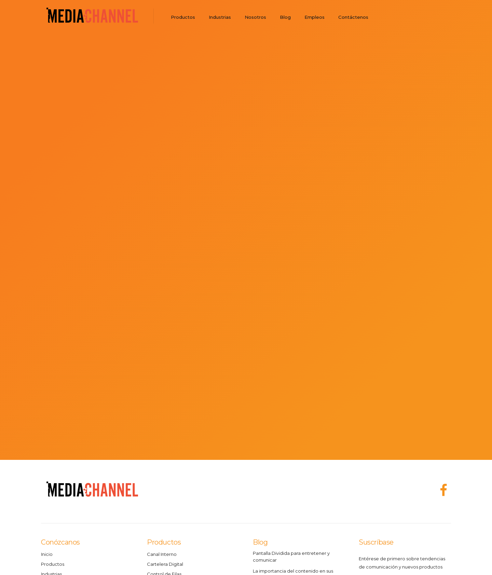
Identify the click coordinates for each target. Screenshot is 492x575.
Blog (285, 17)
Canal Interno (162, 554)
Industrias (220, 17)
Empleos (314, 17)
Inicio (47, 554)
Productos (183, 17)
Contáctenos (353, 17)
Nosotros (255, 17)
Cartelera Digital (165, 564)
